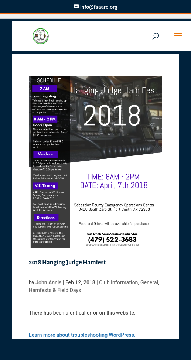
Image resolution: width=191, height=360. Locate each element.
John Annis (48, 282)
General (149, 282)
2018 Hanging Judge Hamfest (67, 262)
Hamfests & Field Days (55, 290)
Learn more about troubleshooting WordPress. (82, 335)
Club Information (118, 282)
